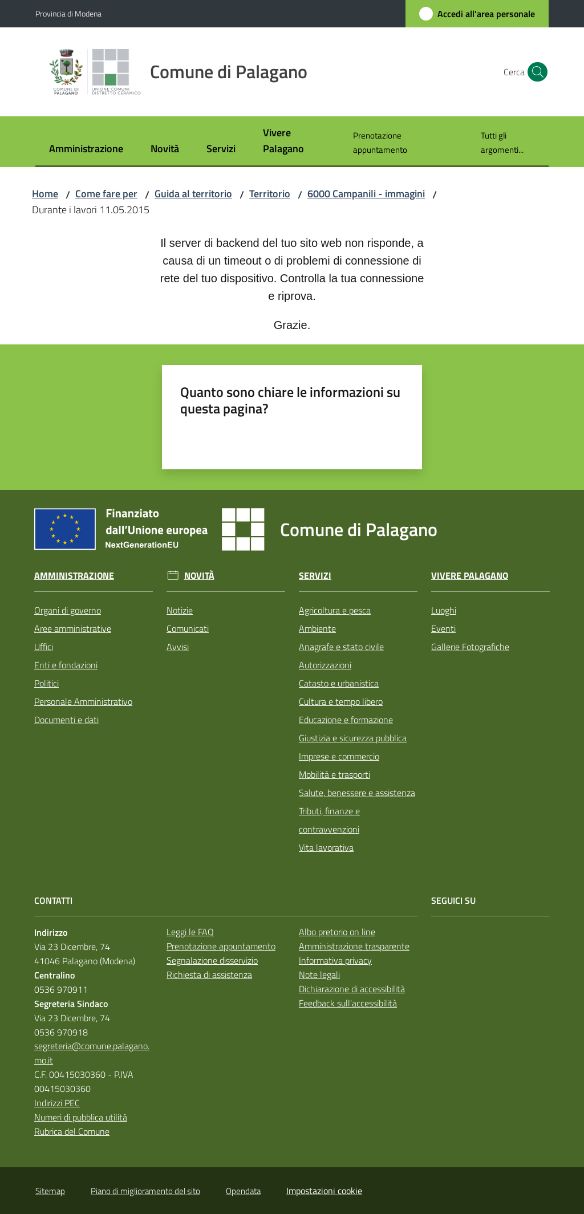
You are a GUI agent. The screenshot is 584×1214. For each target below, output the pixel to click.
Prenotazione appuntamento (221, 946)
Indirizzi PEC (57, 1103)
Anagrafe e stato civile (341, 646)
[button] (535, 72)
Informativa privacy (335, 960)
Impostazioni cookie (324, 1190)
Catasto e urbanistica (339, 683)
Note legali (319, 974)
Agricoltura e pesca (335, 610)
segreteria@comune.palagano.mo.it (91, 1053)
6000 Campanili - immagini (366, 193)
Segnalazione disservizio (212, 960)
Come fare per (106, 193)
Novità (199, 575)
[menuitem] (86, 149)
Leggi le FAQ (190, 932)
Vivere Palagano (469, 575)
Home (45, 193)
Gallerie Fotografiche (470, 646)
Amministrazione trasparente (354, 946)
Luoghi (443, 610)
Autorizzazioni (325, 665)
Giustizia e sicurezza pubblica (353, 738)
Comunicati (188, 628)
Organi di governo (67, 610)
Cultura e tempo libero (341, 701)
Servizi (315, 575)
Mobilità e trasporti (334, 774)
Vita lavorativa (326, 847)
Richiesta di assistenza (209, 974)
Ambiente (317, 628)
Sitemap (50, 1190)
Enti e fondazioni (66, 665)
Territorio (269, 193)
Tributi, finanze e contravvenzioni (329, 820)
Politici (46, 683)
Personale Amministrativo (83, 701)
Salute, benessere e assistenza (357, 792)
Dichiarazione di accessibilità (352, 989)
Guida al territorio (193, 193)
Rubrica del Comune (72, 1131)
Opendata (243, 1190)
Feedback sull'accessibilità (348, 1003)
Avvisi (178, 646)
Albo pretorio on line (337, 932)
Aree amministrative (72, 628)
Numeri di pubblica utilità (80, 1117)
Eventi (443, 628)
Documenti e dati (66, 719)
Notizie (180, 610)
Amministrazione (74, 575)
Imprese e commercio (339, 756)
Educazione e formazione (346, 719)
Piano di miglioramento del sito (145, 1190)
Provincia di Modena (68, 13)
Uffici (43, 646)
